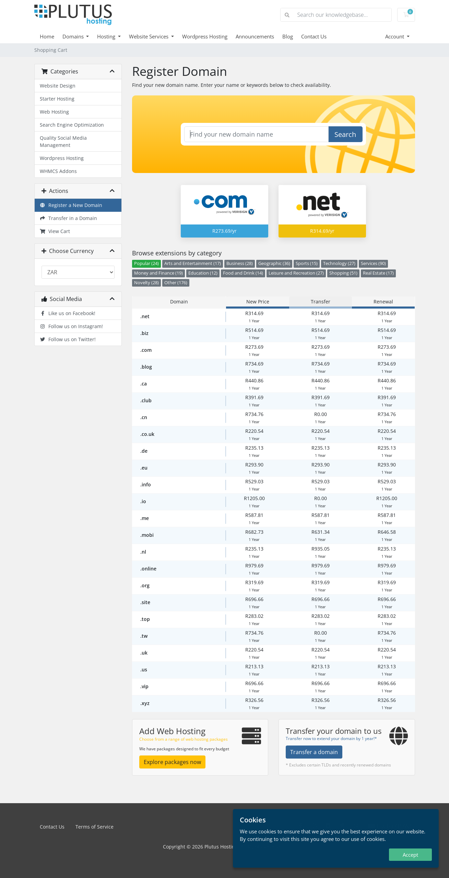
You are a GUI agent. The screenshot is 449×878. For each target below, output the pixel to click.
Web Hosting (54, 111)
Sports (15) (307, 263)
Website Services (149, 36)
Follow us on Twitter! (68, 339)
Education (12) (202, 273)
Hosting (107, 36)
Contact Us (314, 36)
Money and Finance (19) (158, 273)
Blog (287, 36)
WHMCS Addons (58, 171)
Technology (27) (339, 263)
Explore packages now (172, 762)
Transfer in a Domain (68, 218)
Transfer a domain (314, 752)
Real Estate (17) (378, 273)
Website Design (57, 85)
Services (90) (373, 263)
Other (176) (175, 283)
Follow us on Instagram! (71, 326)
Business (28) (239, 263)
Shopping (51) (343, 273)
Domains (73, 36)
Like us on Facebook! (68, 313)
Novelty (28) (146, 283)
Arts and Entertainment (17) (192, 263)
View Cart (55, 231)
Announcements (255, 36)
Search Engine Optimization (72, 125)
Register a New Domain (71, 205)
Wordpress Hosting (204, 36)
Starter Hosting (57, 98)
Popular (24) (146, 263)
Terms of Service (94, 826)
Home (47, 36)
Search (345, 134)
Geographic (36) (274, 263)
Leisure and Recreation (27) (296, 273)
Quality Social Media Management (63, 141)
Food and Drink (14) (243, 273)
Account (395, 36)
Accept (410, 854)
